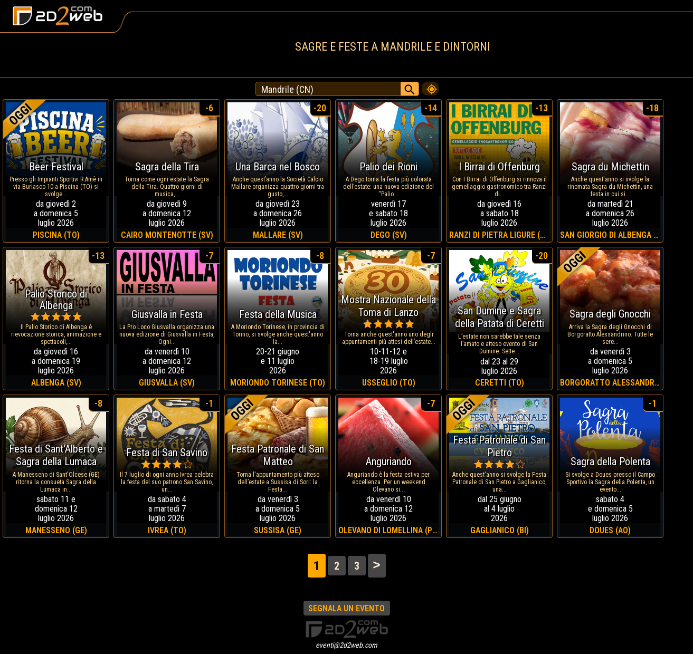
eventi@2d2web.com (346, 645)
